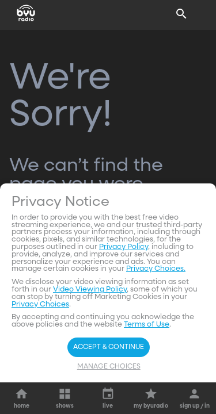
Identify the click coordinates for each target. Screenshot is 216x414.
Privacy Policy (123, 247)
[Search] (181, 14)
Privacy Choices (40, 304)
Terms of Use (146, 324)
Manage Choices (109, 366)
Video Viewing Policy (90, 289)
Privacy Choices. (155, 269)
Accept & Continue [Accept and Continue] (108, 347)
